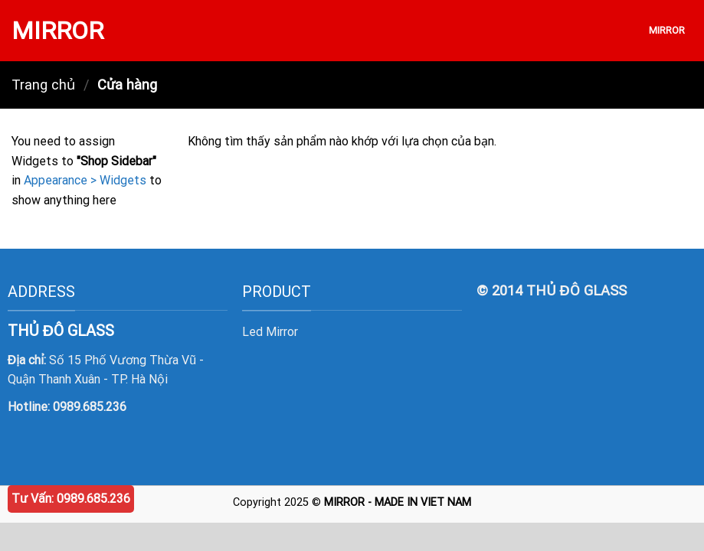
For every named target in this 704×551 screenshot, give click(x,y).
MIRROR (57, 30)
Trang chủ (43, 85)
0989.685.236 (89, 406)
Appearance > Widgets (85, 180)
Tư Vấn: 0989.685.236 (70, 498)
